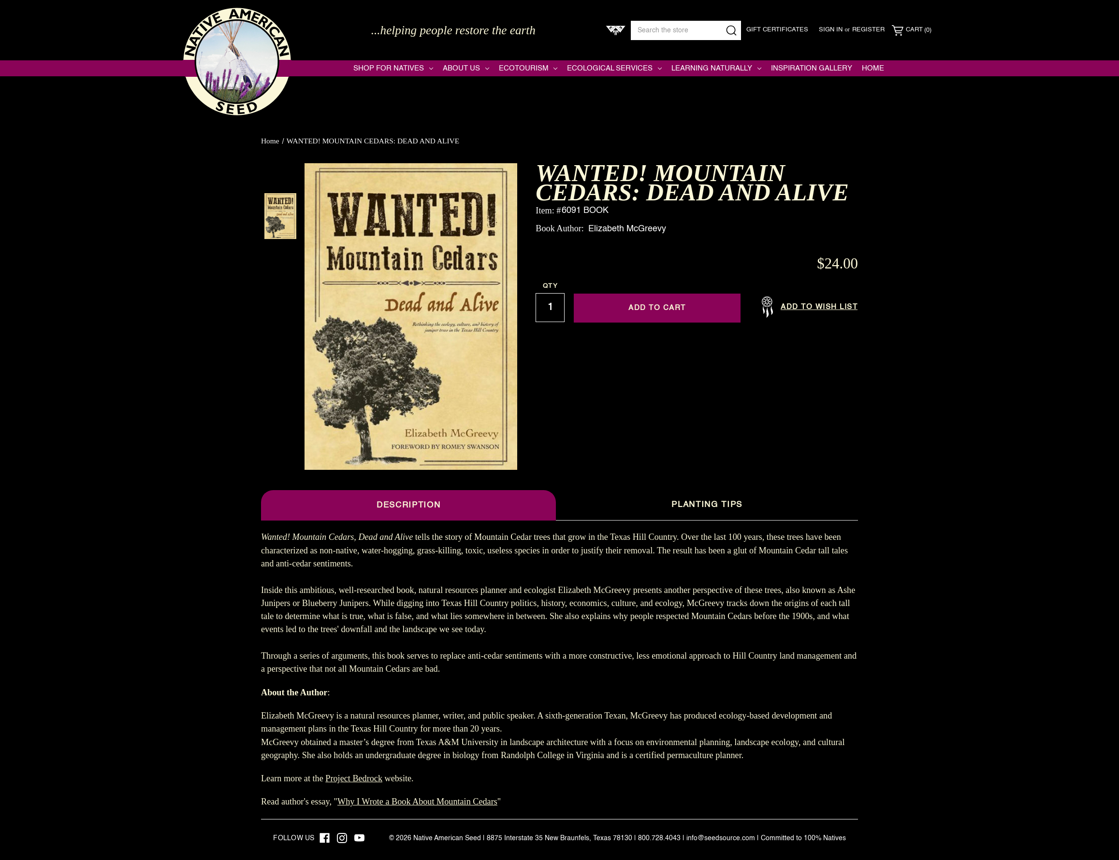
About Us (466, 68)
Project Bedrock (353, 778)
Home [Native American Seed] (873, 68)
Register (868, 30)
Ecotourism (528, 68)
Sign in (831, 30)
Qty (550, 286)
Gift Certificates (777, 30)
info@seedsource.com (720, 838)
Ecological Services (614, 68)
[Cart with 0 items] (911, 30)
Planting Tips (706, 505)
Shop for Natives (393, 68)
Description (408, 505)
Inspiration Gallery (811, 68)
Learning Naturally (716, 68)
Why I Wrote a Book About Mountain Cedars (417, 801)
